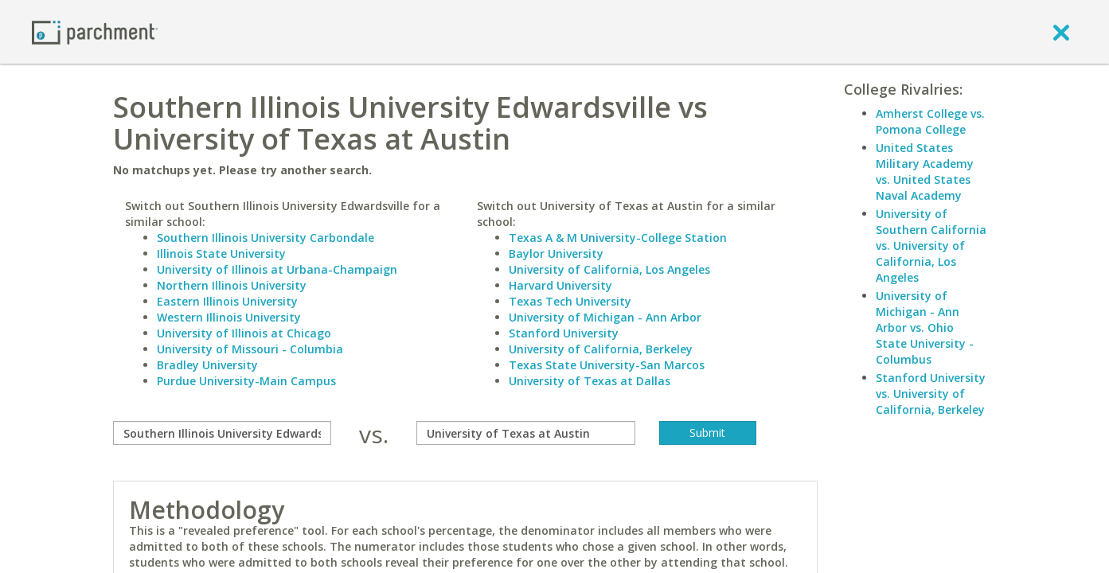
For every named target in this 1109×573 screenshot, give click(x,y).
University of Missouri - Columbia (250, 349)
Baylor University (556, 253)
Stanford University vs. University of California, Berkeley (931, 393)
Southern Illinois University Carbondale (265, 237)
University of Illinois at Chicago (244, 333)
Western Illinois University (229, 317)
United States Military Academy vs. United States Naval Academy (925, 171)
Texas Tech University (570, 301)
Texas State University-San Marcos (607, 364)
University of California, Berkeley (601, 349)
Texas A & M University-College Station (618, 237)
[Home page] (95, 31)
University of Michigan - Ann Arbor (605, 317)
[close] (1061, 31)
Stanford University (564, 333)
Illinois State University (221, 253)
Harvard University (560, 285)
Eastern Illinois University (227, 301)
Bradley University (207, 364)
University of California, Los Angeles (609, 269)
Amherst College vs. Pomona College (930, 121)
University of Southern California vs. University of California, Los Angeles (931, 245)
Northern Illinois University (232, 285)
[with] (525, 433)
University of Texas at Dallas (589, 380)
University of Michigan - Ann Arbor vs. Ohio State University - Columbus (925, 327)
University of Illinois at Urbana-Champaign (277, 269)
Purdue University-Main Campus (246, 380)
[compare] (222, 433)
